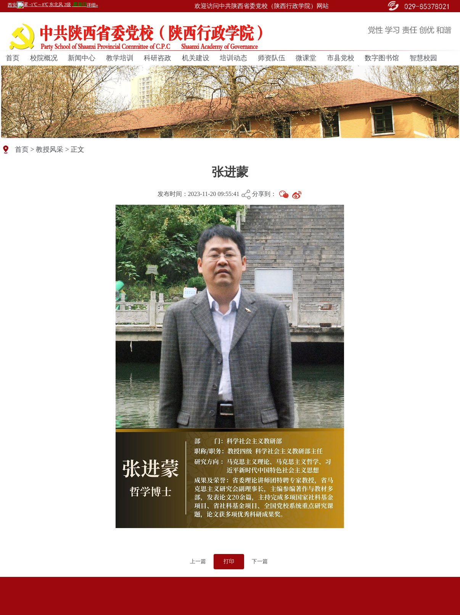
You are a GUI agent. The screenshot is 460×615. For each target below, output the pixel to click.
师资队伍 (271, 58)
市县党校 (340, 58)
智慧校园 (423, 58)
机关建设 (195, 58)
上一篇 (198, 561)
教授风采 (49, 149)
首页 (12, 58)
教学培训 (119, 58)
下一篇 (260, 561)
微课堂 (306, 58)
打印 (229, 561)
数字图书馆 (382, 58)
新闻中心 (81, 58)
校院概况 (44, 58)
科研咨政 (157, 58)
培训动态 (233, 58)
